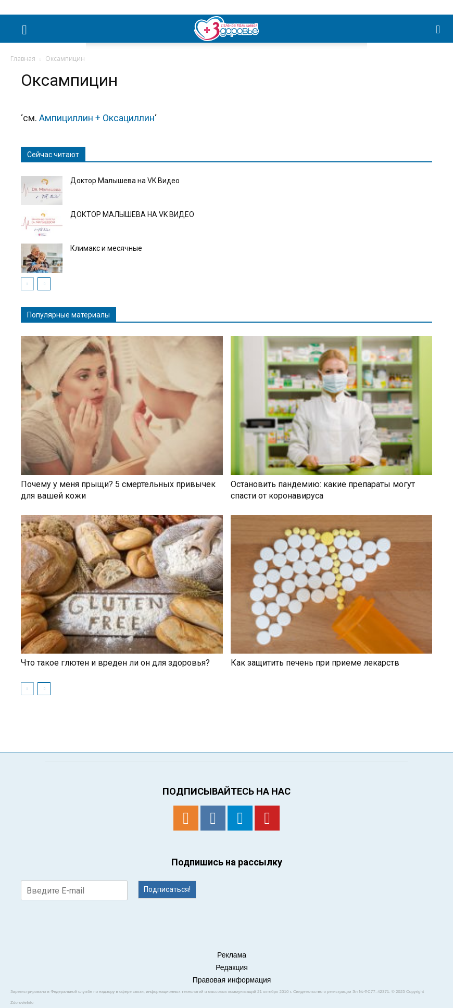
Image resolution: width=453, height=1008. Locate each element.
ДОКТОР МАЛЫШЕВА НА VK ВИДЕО (132, 214)
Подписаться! (167, 889)
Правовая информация (232, 980)
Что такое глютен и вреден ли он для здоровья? (115, 663)
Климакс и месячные (106, 248)
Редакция (232, 967)
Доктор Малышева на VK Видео (125, 180)
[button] (438, 29)
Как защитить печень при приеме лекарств (315, 663)
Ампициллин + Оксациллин (97, 117)
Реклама (231, 955)
